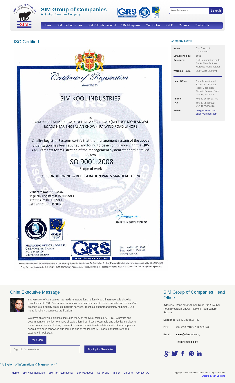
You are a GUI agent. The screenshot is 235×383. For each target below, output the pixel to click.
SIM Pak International (102, 25)
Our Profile (153, 25)
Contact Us (201, 25)
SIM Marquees (130, 25)
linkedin (198, 353)
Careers (184, 25)
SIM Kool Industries (69, 25)
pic (190, 353)
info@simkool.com (205, 110)
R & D (169, 25)
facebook (182, 353)
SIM (24, 16)
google (166, 353)
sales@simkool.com (206, 113)
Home (47, 25)
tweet (174, 353)
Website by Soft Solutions (213, 376)
